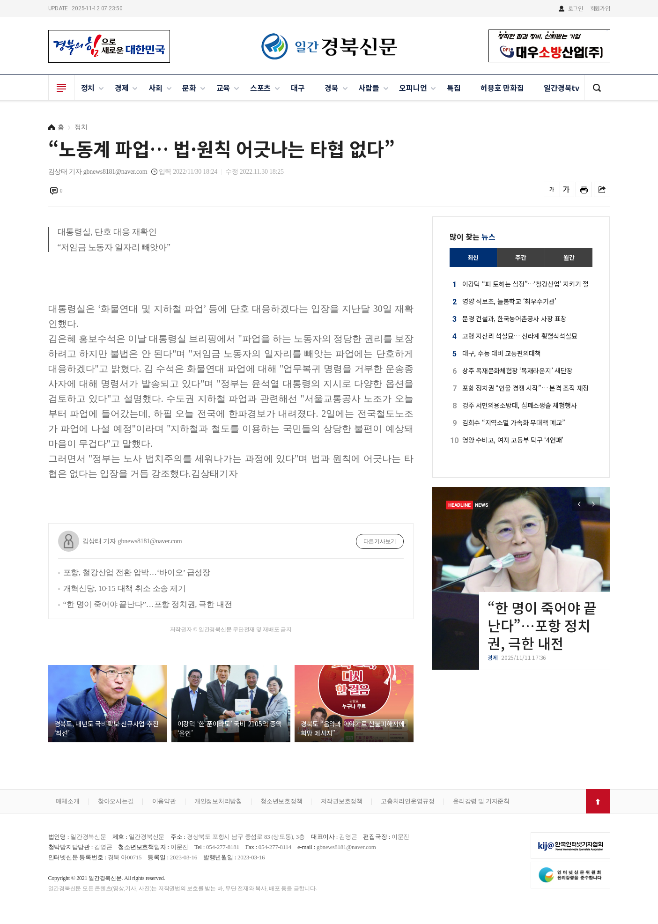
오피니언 (413, 87)
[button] (593, 504)
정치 (88, 87)
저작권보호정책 (341, 801)
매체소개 (68, 801)
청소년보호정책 (281, 801)
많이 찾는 (472, 236)
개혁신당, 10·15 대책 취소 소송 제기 (124, 588)
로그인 (575, 8)
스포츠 (260, 87)
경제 (122, 87)
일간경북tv (561, 87)
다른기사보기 (380, 541)
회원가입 (600, 8)
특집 (454, 87)
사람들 (368, 87)
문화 (189, 87)
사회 (155, 87)
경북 (332, 87)
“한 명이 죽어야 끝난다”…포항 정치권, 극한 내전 (147, 604)
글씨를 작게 (552, 189)
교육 (223, 87)
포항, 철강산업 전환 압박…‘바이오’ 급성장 (136, 572)
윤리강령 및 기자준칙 (481, 801)
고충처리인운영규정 (408, 801)
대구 (298, 87)
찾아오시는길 (116, 801)
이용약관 (164, 801)
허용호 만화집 (502, 87)
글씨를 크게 (566, 189)
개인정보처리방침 (218, 801)
